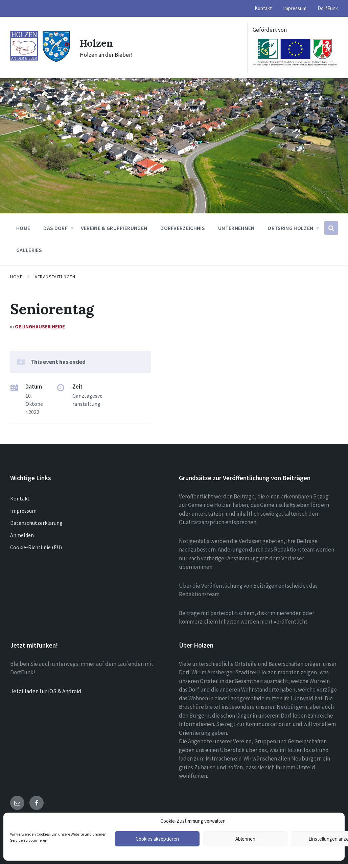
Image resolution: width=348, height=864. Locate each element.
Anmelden (22, 535)
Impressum (23, 510)
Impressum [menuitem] (294, 8)
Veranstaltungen (55, 277)
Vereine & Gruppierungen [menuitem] (114, 228)
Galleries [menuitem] (29, 250)
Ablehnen (245, 839)
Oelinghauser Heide (40, 326)
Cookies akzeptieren (157, 839)
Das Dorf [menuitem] (55, 228)
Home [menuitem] (23, 228)
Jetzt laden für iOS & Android (46, 691)
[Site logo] (40, 60)
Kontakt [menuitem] (263, 8)
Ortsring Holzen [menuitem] (290, 228)
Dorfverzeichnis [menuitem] (182, 228)
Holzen (97, 43)
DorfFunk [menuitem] (328, 8)
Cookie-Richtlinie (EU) (36, 547)
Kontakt (20, 498)
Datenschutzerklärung (36, 522)
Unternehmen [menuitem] (236, 228)
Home (16, 277)
